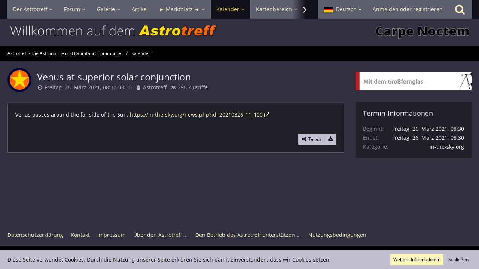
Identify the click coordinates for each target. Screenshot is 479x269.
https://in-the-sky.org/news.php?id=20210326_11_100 (196, 114)
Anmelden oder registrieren (408, 9)
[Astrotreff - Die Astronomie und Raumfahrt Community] (239, 32)
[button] (342, 9)
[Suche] (460, 9)
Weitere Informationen (416, 259)
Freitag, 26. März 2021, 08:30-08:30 (88, 87)
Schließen (458, 259)
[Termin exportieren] (330, 139)
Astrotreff (155, 87)
